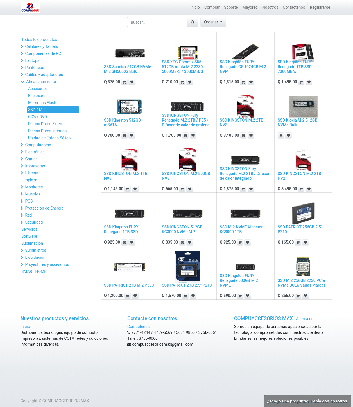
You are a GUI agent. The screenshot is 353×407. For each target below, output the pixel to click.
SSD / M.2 (37, 109)
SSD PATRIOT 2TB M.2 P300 (129, 285)
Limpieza (29, 180)
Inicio (25, 326)
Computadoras (38, 145)
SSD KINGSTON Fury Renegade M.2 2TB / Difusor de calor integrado (245, 174)
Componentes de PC (43, 53)
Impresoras (35, 166)
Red (28, 215)
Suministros (35, 250)
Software (29, 236)
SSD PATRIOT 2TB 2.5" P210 (187, 285)
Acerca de (304, 318)
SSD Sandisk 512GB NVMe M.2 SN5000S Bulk (127, 69)
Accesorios (38, 88)
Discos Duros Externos (48, 124)
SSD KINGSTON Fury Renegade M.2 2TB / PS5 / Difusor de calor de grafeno (186, 120)
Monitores (34, 187)
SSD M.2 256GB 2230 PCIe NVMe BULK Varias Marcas (301, 282)
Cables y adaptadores (44, 74)
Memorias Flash (42, 102)
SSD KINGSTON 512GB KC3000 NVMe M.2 (182, 229)
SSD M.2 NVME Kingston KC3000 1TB (241, 229)
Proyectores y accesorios (47, 264)
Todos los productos (39, 39)
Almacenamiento (41, 81)
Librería (31, 173)
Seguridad (34, 222)
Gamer (31, 159)
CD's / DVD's (38, 116)
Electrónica (34, 152)
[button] (213, 22)
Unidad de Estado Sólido (49, 138)
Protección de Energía (44, 208)
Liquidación (35, 257)
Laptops (32, 60)
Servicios (29, 229)
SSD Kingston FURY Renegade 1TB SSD (121, 229)
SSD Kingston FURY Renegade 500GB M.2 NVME (239, 280)
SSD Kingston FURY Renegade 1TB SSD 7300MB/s (295, 67)
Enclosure (36, 95)
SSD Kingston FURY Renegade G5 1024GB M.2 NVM (243, 67)
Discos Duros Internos (47, 131)
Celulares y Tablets (41, 46)
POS (29, 201)
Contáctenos (138, 326)
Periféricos (34, 67)
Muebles (32, 194)
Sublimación (32, 243)
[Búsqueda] (192, 22)
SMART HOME (33, 271)
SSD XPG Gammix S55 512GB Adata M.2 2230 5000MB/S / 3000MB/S (182, 67)
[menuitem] (195, 7)
